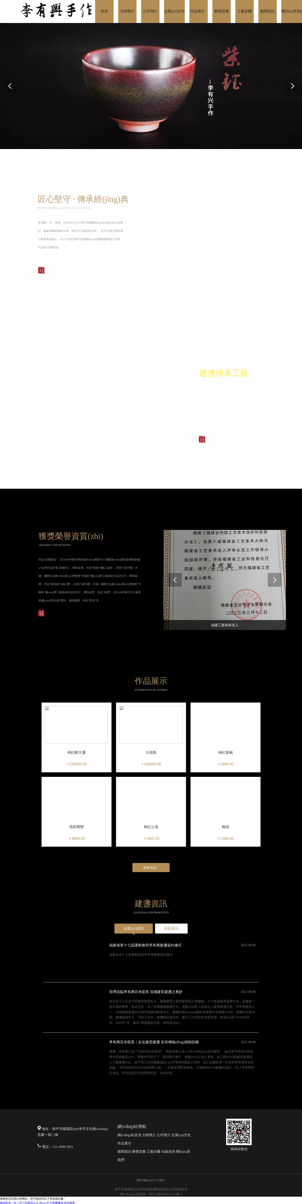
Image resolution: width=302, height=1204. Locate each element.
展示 (127, 1143)
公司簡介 (164, 1135)
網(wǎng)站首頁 (129, 1135)
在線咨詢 (168, 1151)
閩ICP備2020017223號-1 (151, 1180)
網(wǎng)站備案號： (134, 1194)
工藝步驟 (153, 1151)
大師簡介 (149, 1135)
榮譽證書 (139, 1151)
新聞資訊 (124, 1151)
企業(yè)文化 (181, 1135)
